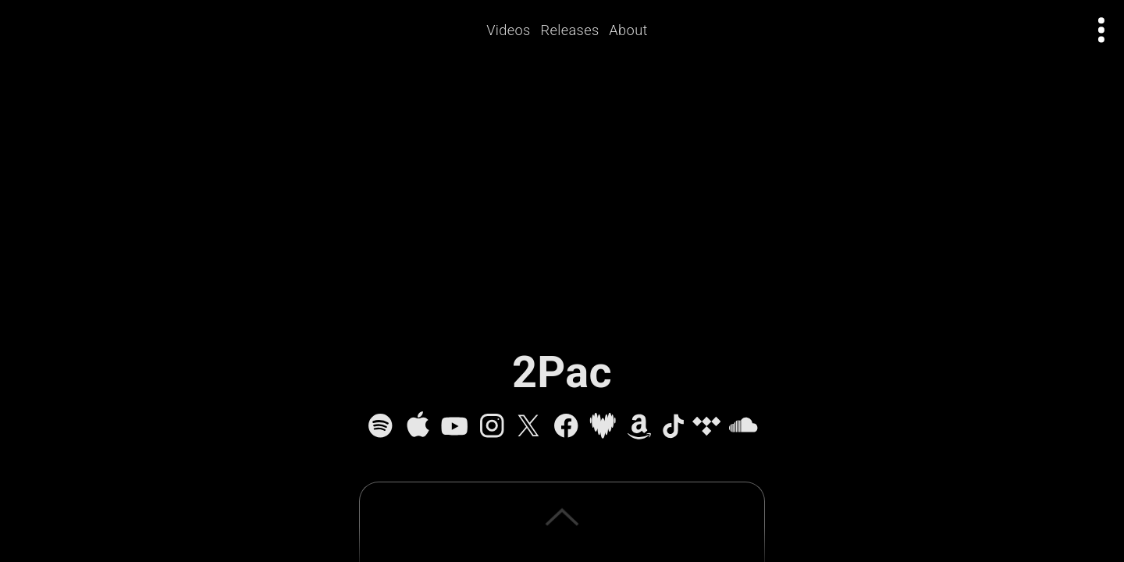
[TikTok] (673, 425)
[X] (528, 425)
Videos (509, 30)
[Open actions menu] (1102, 30)
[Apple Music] (418, 425)
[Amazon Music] (639, 425)
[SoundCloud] (743, 425)
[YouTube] (454, 425)
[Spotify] (380, 425)
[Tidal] (706, 425)
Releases (570, 30)
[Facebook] (566, 425)
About (629, 30)
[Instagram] (492, 425)
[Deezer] (603, 425)
